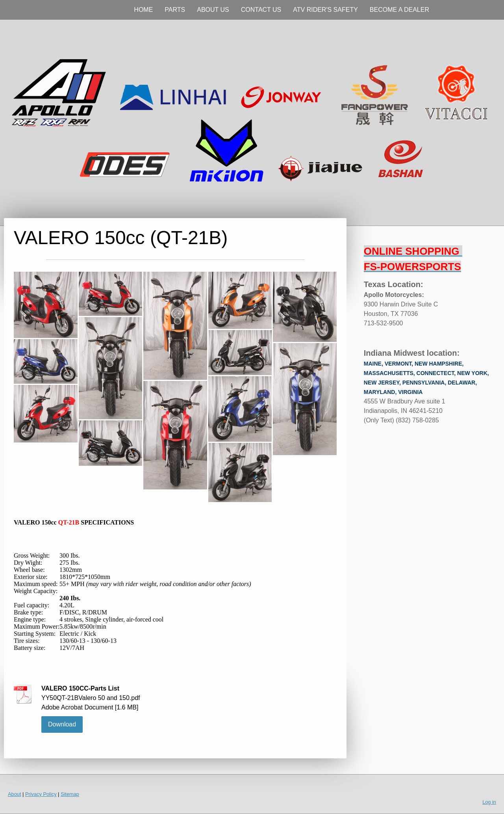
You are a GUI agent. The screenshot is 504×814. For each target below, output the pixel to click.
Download (62, 724)
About (14, 794)
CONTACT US (261, 9)
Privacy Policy (41, 794)
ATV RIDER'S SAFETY (325, 9)
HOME (143, 9)
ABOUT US (213, 9)
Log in (489, 802)
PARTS (175, 9)
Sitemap (70, 794)
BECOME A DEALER (399, 9)
